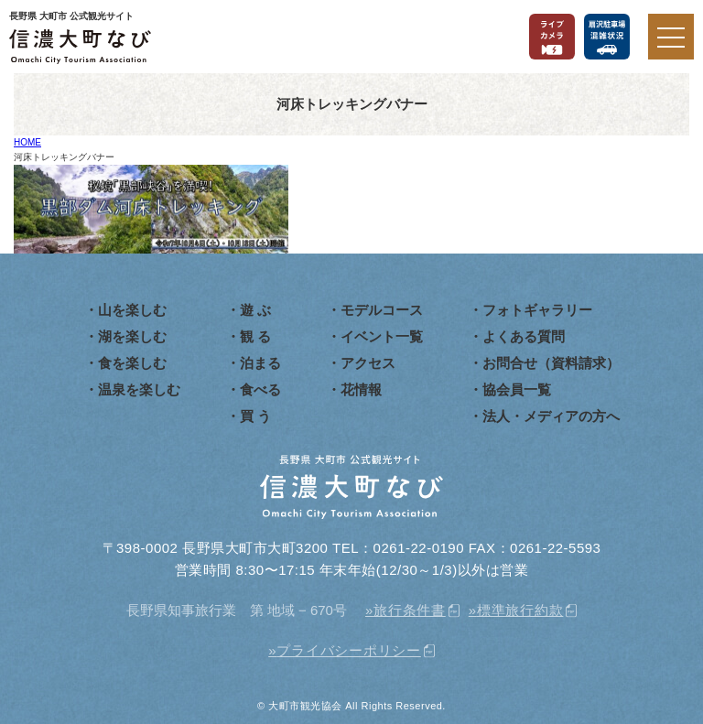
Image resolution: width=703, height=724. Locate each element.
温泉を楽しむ (139, 389)
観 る (255, 336)
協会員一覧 (516, 389)
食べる (260, 389)
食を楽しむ (132, 363)
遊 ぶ (255, 310)
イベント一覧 (382, 336)
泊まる (260, 363)
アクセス (368, 363)
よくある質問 (523, 336)
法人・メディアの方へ (551, 416)
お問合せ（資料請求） (551, 363)
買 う (255, 416)
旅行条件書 (409, 610)
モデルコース (382, 310)
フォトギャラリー (537, 310)
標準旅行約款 (520, 610)
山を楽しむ (132, 310)
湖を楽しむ (132, 336)
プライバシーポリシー (348, 650)
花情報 (361, 389)
